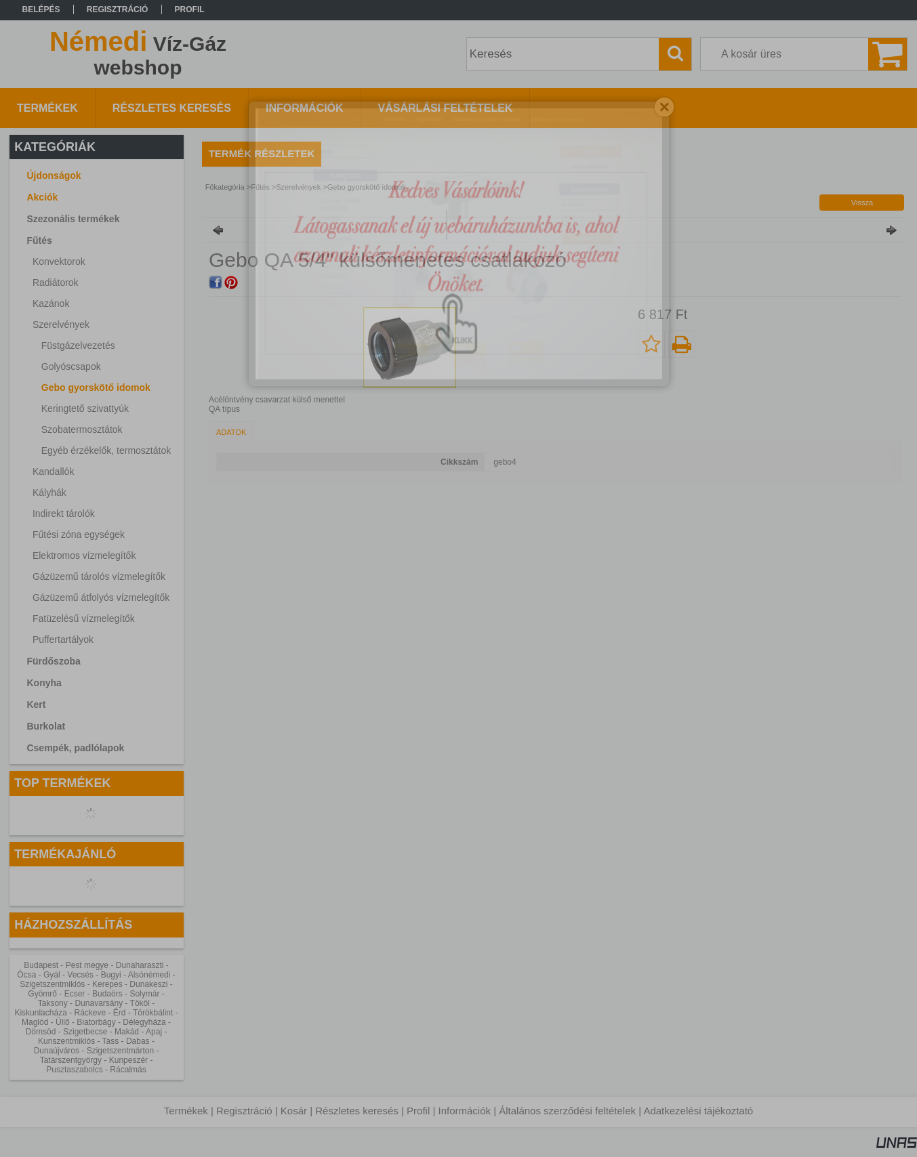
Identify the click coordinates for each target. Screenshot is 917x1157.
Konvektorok (59, 261)
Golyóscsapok (71, 366)
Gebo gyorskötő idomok (95, 387)
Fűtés (260, 187)
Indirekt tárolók (64, 513)
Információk (464, 1110)
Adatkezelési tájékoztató (698, 1110)
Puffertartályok (63, 639)
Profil (418, 1110)
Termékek (186, 1110)
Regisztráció (244, 1110)
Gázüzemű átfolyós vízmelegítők (101, 597)
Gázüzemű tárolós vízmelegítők (99, 576)
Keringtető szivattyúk (85, 408)
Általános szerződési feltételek (567, 1110)
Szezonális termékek (72, 218)
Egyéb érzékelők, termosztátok (106, 450)
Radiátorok (56, 282)
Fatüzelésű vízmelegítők (84, 618)
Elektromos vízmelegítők (84, 555)
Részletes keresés (357, 1110)
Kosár (294, 1110)
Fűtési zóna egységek (79, 534)
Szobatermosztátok (82, 429)
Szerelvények (298, 187)
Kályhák (49, 492)
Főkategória (225, 187)
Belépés (41, 9)
